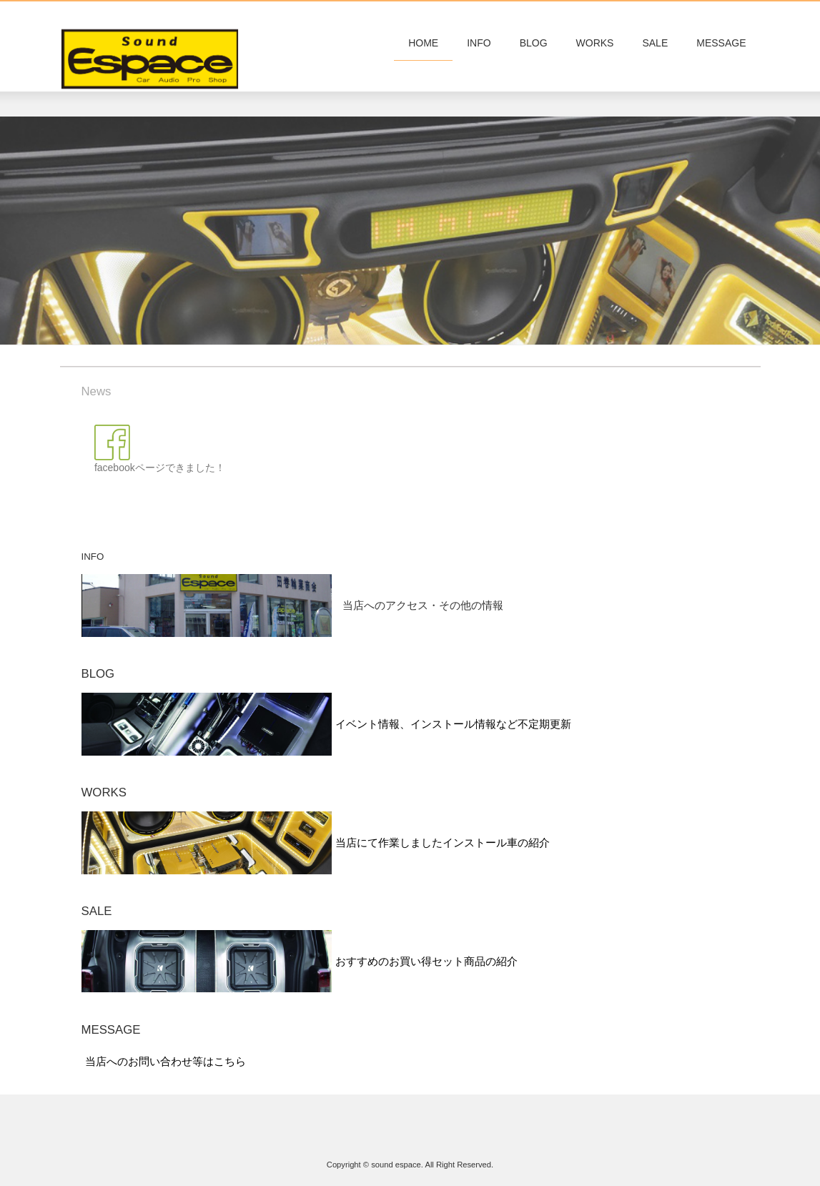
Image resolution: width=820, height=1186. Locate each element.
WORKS (595, 43)
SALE (655, 43)
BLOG (534, 43)
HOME (423, 43)
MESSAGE (721, 43)
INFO (478, 43)
